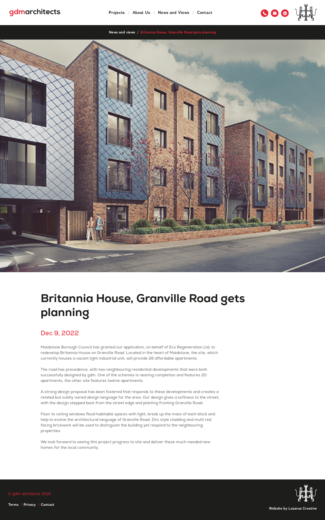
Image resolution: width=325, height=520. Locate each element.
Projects (117, 12)
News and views (122, 32)
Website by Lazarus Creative (293, 508)
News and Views (173, 12)
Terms (13, 504)
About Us (141, 12)
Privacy (30, 504)
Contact (204, 12)
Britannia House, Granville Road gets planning (178, 32)
